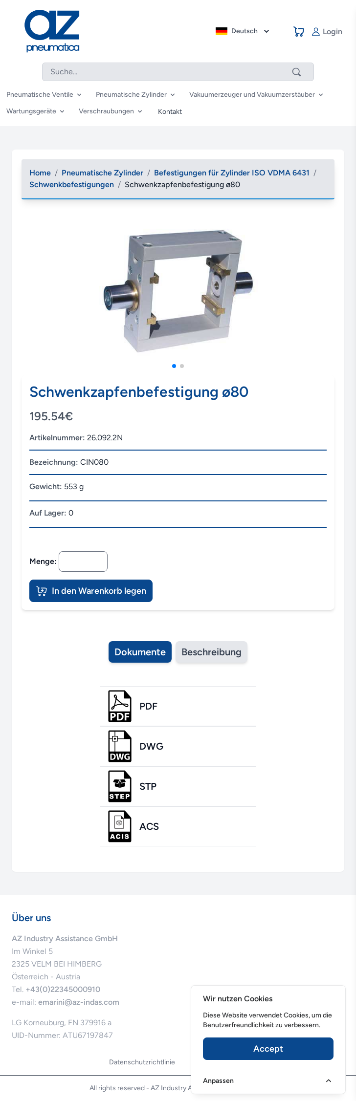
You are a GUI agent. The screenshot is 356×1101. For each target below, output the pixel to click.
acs (149, 826)
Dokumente (140, 652)
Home (40, 172)
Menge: (43, 561)
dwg (151, 746)
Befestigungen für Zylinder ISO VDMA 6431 (232, 172)
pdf (148, 706)
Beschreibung (211, 652)
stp (147, 786)
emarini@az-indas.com (78, 1002)
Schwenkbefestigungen (71, 184)
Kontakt (170, 112)
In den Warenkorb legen (91, 591)
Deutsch (243, 31)
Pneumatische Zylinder (102, 172)
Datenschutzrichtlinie (142, 1062)
